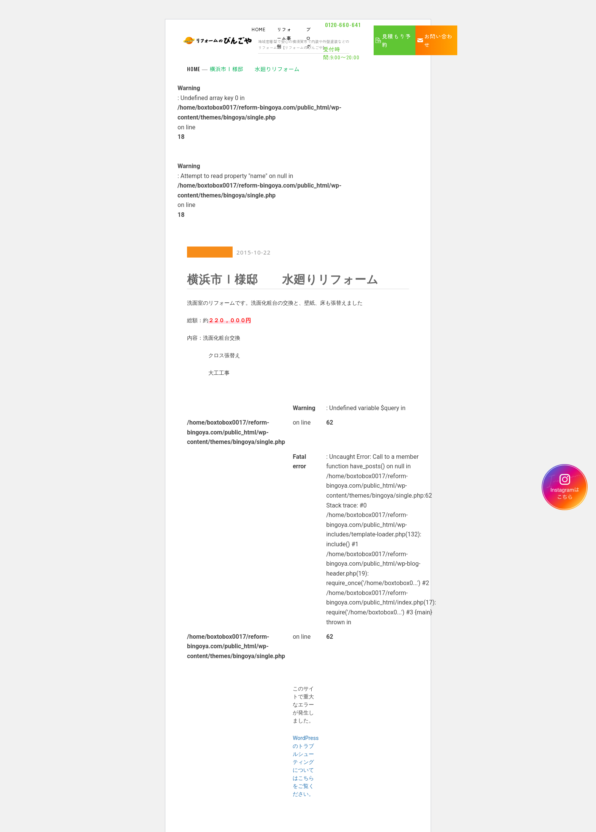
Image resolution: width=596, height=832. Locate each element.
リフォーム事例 (284, 37)
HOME (259, 29)
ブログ (308, 37)
